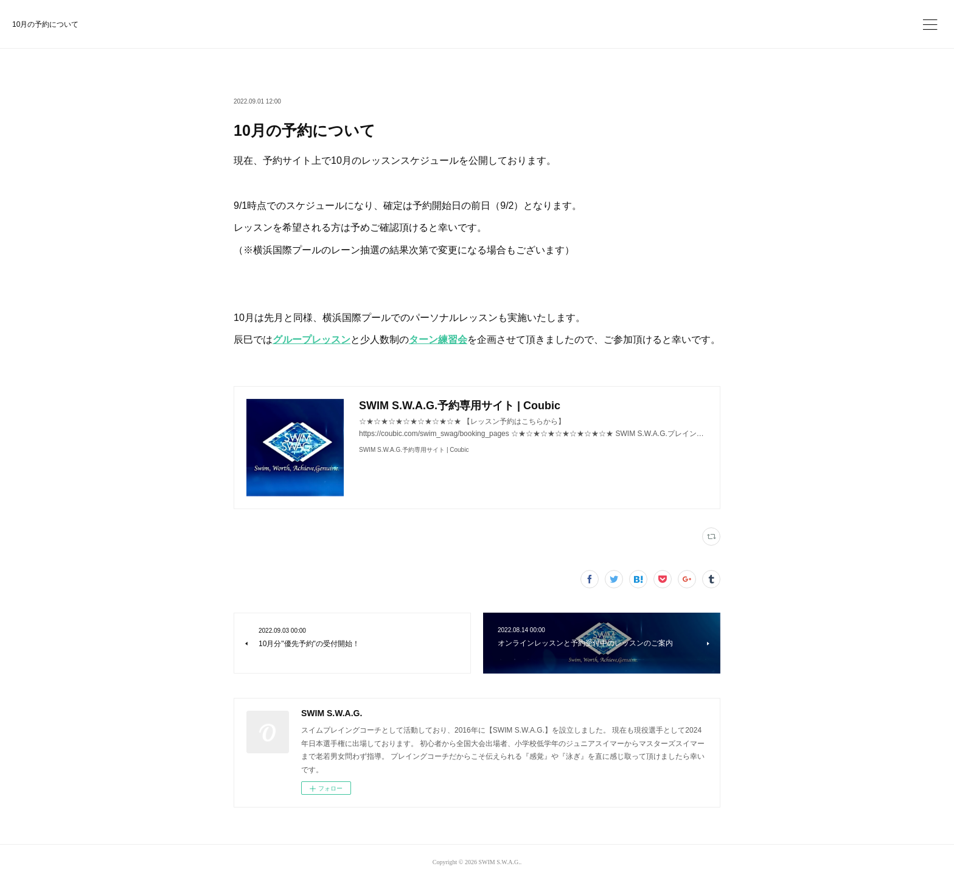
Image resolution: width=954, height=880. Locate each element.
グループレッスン (311, 339)
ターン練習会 (438, 339)
